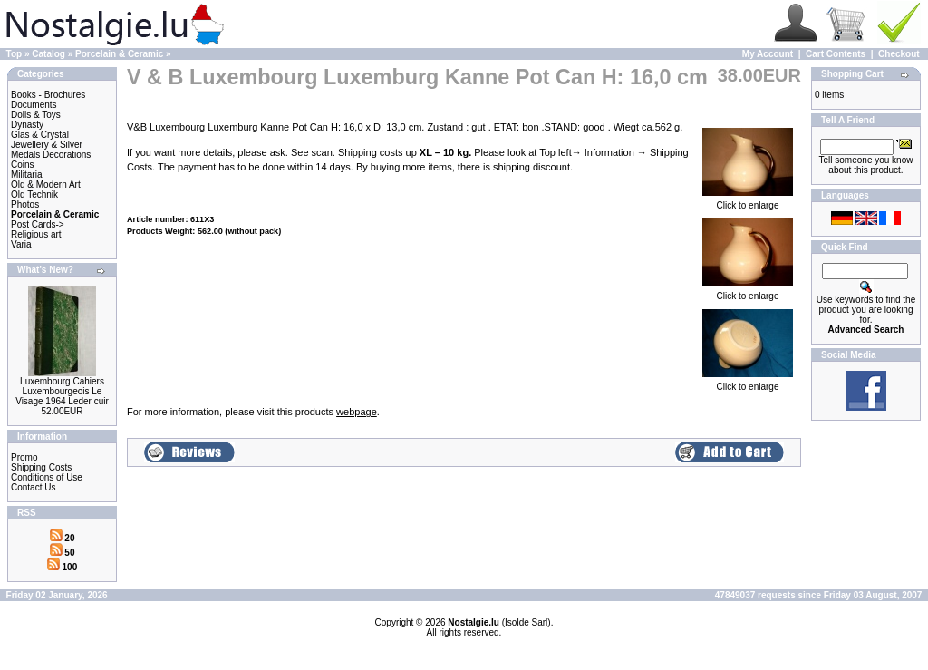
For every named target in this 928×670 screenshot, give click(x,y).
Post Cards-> (37, 224)
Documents (34, 105)
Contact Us (33, 487)
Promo (24, 457)
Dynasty (27, 125)
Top (14, 54)
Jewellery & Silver (46, 145)
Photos (25, 204)
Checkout (899, 54)
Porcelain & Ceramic (119, 54)
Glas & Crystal (40, 135)
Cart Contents (835, 54)
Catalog (48, 54)
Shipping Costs (41, 467)
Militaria (26, 175)
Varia (21, 244)
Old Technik (34, 194)
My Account (767, 54)
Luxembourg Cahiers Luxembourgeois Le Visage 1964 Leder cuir (62, 391)
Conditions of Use (46, 477)
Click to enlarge (747, 201)
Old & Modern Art (46, 184)
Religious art (36, 234)
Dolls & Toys (36, 115)
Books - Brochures (48, 95)
